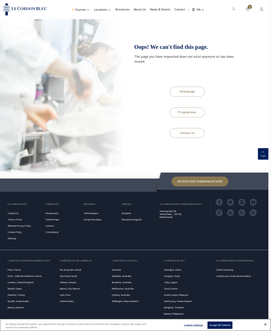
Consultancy (52, 232)
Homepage (187, 91)
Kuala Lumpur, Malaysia (176, 294)
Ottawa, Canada (68, 282)
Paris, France (14, 269)
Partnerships (52, 219)
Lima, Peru (65, 294)
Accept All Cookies (220, 325)
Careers (50, 225)
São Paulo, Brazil (68, 276)
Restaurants (52, 213)
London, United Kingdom (21, 282)
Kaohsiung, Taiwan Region (178, 301)
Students (126, 213)
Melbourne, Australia (123, 288)
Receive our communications (199, 181)
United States (67, 301)
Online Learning (224, 269)
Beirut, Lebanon (16, 307)
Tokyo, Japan (170, 282)
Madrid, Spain (15, 288)
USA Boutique (91, 213)
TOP (263, 154)
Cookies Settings (193, 325)
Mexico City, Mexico (70, 288)
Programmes (187, 112)
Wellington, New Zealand (125, 301)
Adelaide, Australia (121, 276)
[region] (135, 325)
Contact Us (187, 133)
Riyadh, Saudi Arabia (18, 301)
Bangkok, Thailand (174, 307)
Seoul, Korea (170, 288)
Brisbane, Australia (121, 282)
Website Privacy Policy (19, 225)
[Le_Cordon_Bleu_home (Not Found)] (25, 9)
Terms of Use (15, 219)
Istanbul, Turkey (16, 294)
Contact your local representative (233, 276)
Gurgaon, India (172, 276)
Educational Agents (132, 219)
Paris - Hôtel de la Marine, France (25, 276)
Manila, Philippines (174, 313)
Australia (116, 269)
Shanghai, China (172, 269)
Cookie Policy (15, 232)
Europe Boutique (93, 219)
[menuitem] (233, 9)
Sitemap (12, 238)
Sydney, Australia (121, 294)
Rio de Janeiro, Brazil (70, 269)
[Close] (265, 324)
